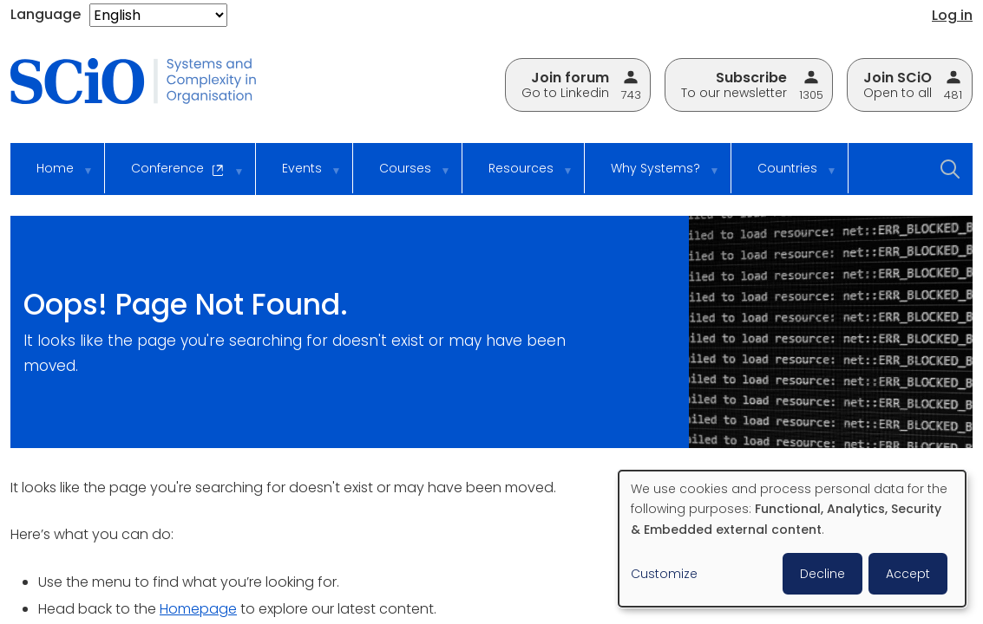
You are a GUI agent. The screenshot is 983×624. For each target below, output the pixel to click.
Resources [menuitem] (518, 176)
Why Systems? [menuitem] (653, 176)
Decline (822, 573)
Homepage (198, 609)
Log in (952, 15)
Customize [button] (664, 573)
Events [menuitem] (300, 176)
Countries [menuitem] (785, 176)
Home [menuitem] (52, 176)
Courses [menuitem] (403, 176)
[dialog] (792, 539)
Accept (908, 573)
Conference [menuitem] (175, 177)
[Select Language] (158, 15)
